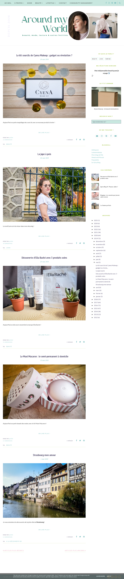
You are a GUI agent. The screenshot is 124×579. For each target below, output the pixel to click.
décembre (99, 241)
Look (8, 248)
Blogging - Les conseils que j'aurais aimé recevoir (109, 196)
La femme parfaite (105, 205)
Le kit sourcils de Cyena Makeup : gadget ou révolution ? (44, 55)
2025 (96, 220)
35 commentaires (7, 342)
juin (97, 259)
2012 (96, 317)
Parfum (108, 59)
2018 (96, 299)
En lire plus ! (44, 132)
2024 (96, 223)
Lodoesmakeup (97, 152)
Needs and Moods (98, 157)
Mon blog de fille (97, 155)
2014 (96, 311)
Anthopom (95, 150)
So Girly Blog (96, 162)
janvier (98, 296)
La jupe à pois (44, 154)
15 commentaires (7, 440)
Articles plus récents (14, 550)
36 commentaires (7, 243)
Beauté (9, 144)
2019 (96, 238)
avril (97, 287)
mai (97, 262)
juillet (98, 256)
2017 (96, 302)
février (98, 293)
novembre (99, 244)
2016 (96, 305)
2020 (96, 235)
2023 (96, 226)
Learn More (100, 576)
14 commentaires (7, 139)
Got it (109, 576)
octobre (98, 247)
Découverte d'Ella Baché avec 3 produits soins (44, 257)
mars (97, 290)
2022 (96, 229)
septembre (99, 250)
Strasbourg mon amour (44, 454)
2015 (96, 308)
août (97, 253)
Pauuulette (95, 160)
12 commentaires (7, 536)
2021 (96, 232)
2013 (96, 314)
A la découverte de (14, 541)
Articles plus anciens (74, 550)
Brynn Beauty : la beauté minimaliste (106, 109)
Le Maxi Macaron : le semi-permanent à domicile (44, 356)
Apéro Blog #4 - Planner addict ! (109, 187)
